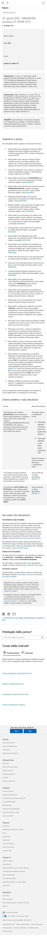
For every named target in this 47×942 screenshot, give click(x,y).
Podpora (5, 8)
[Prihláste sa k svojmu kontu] (43, 3)
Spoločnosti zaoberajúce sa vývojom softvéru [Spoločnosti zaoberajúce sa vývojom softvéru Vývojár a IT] (14, 882)
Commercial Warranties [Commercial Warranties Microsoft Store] (9, 781)
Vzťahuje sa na (8, 25)
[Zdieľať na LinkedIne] (7, 613)
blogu (35, 86)
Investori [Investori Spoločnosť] (5, 906)
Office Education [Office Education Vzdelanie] (7, 805)
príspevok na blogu (10, 591)
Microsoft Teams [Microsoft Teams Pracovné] (7, 850)
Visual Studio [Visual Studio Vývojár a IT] (6, 885)
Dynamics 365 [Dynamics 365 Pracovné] (6, 836)
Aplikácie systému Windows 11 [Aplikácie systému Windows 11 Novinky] (11, 753)
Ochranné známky (7, 928)
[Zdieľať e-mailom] (13, 613)
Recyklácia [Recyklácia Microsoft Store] (5, 777)
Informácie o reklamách (19, 928)
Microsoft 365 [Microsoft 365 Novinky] (6, 750)
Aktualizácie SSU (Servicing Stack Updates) (27, 538)
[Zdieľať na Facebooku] (3, 613)
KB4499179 (36, 479)
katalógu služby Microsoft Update (17, 548)
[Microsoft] (23, 1)
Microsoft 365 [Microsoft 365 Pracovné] (6, 840)
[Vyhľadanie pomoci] (8, 3)
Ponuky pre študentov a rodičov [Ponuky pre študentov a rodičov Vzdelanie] (11, 812)
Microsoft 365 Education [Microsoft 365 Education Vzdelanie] (9, 802)
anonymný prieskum (11, 601)
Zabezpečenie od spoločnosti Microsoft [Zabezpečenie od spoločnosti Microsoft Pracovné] (13, 829)
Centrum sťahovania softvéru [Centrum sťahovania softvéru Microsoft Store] (10, 767)
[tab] (12, 653)
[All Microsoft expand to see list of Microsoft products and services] (2, 3)
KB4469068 (30, 182)
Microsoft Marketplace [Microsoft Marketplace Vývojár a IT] (9, 875)
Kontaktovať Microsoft (8, 924)
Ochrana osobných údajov (22, 924)
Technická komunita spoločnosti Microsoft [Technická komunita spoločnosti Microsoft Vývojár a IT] (14, 871)
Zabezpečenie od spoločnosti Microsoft (15, 694)
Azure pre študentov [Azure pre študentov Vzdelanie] (8, 816)
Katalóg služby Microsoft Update (32, 565)
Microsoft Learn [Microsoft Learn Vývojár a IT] (7, 864)
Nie (30, 731)
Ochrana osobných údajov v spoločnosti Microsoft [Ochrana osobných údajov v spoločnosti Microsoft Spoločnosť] (16, 902)
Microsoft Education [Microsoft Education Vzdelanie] (8, 791)
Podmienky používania (37, 924)
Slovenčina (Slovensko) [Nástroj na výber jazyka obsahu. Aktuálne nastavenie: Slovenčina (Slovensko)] (12, 912)
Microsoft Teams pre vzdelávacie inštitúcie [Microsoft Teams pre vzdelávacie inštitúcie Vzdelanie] (14, 798)
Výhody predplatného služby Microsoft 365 (16, 673)
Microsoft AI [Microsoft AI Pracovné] (6, 826)
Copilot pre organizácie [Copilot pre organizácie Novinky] (9, 742)
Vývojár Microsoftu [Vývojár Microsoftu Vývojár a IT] (8, 861)
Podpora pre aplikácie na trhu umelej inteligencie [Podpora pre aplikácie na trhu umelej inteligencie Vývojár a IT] (16, 868)
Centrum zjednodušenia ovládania (13, 705)
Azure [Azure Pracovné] (4, 833)
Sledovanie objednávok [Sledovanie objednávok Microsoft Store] (9, 774)
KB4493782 (12, 368)
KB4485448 (7, 544)
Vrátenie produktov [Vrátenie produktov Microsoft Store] (8, 770)
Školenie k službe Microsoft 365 (12, 684)
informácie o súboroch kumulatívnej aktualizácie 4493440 (22, 575)
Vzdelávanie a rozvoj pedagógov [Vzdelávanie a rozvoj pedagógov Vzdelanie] (11, 809)
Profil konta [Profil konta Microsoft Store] (6, 763)
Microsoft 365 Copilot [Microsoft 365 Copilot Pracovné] (8, 847)
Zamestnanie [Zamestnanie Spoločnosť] (6, 895)
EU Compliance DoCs (33, 928)
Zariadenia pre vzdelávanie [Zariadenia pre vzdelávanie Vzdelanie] (10, 794)
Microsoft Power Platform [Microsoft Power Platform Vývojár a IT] (9, 878)
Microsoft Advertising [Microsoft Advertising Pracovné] (8, 843)
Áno (16, 731)
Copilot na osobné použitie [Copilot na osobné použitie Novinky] (10, 746)
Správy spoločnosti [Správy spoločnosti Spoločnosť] (7, 899)
